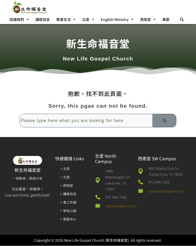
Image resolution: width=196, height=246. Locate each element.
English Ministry (117, 19)
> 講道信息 (68, 194)
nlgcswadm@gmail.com (168, 191)
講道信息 (42, 19)
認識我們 (19, 19)
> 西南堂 (66, 185)
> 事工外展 (68, 202)
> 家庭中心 (68, 219)
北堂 (88, 19)
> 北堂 (65, 177)
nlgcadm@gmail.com (122, 206)
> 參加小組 (68, 210)
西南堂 (148, 19)
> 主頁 (65, 168)
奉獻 (165, 19)
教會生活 (66, 19)
